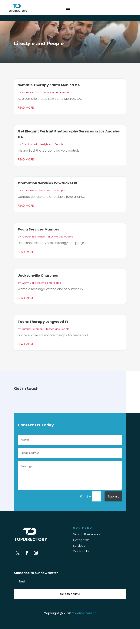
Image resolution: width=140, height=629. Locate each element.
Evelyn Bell (28, 283)
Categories (81, 540)
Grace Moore (30, 190)
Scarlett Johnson (32, 92)
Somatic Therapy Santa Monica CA (49, 85)
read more (26, 107)
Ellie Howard (29, 144)
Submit (113, 496)
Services (79, 546)
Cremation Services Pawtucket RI (47, 183)
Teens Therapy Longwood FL (43, 321)
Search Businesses (86, 534)
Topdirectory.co (84, 613)
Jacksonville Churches (38, 275)
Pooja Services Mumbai (38, 229)
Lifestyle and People (56, 92)
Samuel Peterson (32, 329)
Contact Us (81, 551)
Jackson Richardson (34, 236)
